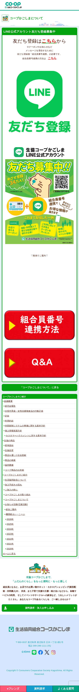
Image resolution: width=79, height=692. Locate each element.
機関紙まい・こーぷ (15, 514)
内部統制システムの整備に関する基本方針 (25, 426)
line (34, 652)
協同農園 (9, 465)
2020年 (10, 549)
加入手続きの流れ (13, 485)
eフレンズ (13, 688)
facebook (40, 652)
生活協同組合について (15, 480)
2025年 (10, 524)
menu (73, 5)
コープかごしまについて (16, 499)
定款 (7, 416)
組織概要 (8, 401)
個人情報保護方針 (13, 431)
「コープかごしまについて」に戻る (39, 387)
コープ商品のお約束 (14, 470)
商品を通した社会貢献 (15, 455)
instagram (53, 652)
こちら (52, 58)
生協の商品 (9, 440)
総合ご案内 (11, 509)
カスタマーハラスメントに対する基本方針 (26, 435)
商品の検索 (10, 460)
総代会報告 (10, 406)
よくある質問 (66, 688)
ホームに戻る (9, 553)
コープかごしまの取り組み (17, 494)
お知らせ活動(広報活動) (16, 504)
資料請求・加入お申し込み (39, 608)
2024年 (10, 529)
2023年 (10, 534)
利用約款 (9, 421)
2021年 (10, 544)
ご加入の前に (11, 490)
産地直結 (9, 445)
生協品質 (9, 450)
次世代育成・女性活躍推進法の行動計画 (24, 411)
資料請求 (39, 688)
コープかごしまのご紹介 (15, 475)
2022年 (10, 539)
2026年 (10, 519)
